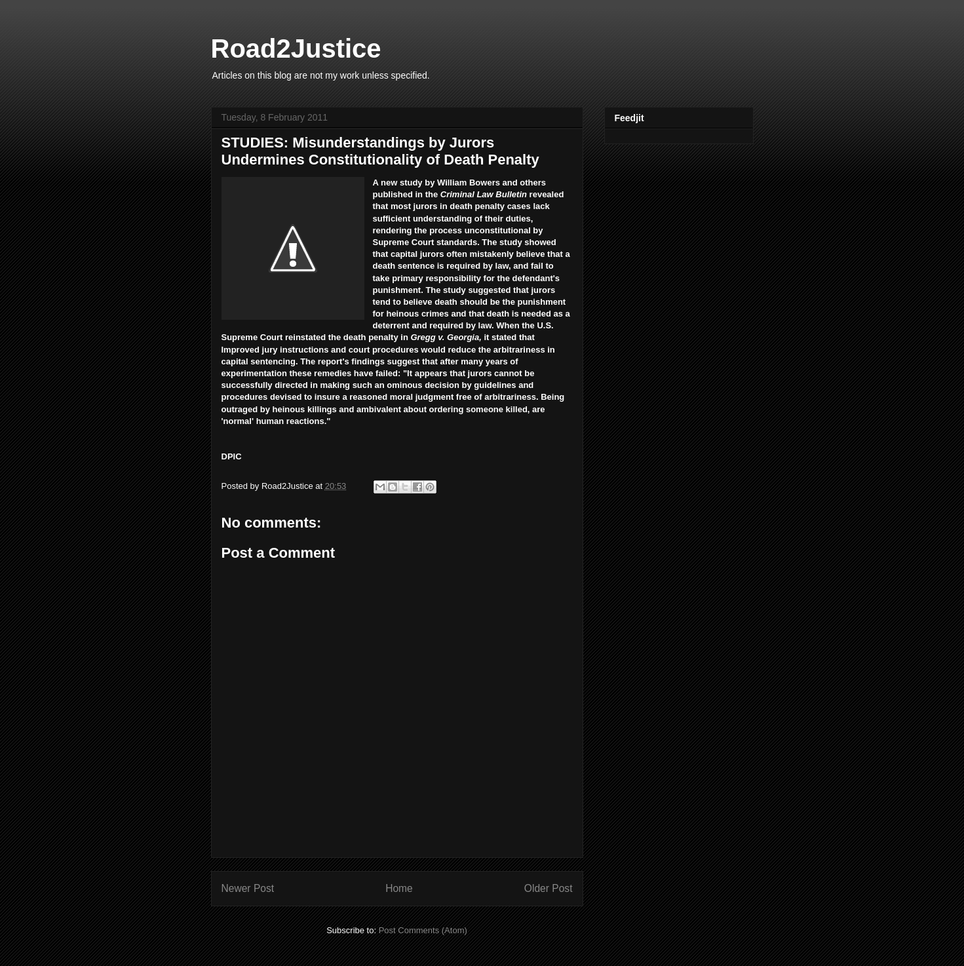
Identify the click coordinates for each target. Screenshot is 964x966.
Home (399, 888)
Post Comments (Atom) (423, 930)
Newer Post (248, 888)
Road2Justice (296, 48)
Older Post (548, 888)
